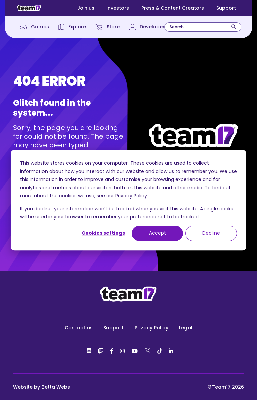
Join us (85, 8)
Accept (157, 233)
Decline (211, 233)
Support (226, 8)
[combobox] (202, 27)
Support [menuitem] (113, 327)
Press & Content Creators (172, 8)
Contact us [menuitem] (79, 327)
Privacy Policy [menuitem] (151, 327)
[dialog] (128, 200)
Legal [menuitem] (185, 327)
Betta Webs (55, 387)
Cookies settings (103, 233)
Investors (117, 8)
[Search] (233, 27)
